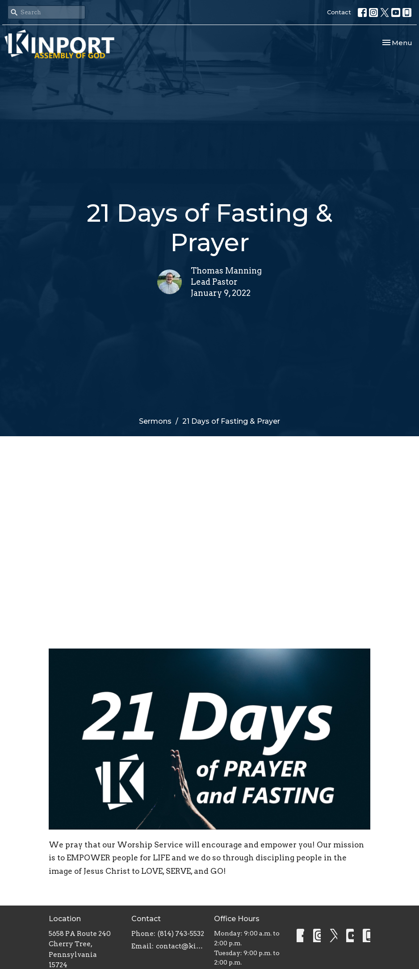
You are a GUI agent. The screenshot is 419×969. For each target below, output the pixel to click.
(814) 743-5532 (181, 934)
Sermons (155, 421)
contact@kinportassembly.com (180, 946)
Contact (339, 12)
